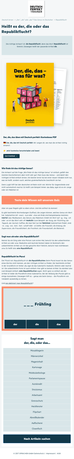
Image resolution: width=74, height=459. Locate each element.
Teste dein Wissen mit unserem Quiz (37, 200)
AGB (59, 454)
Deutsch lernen (7, 20)
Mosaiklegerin (37, 350)
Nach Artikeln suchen (37, 439)
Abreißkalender (37, 417)
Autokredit (37, 384)
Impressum (50, 454)
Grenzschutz (37, 401)
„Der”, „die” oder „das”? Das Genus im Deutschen (34, 20)
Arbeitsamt (37, 395)
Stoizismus (37, 389)
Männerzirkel (37, 356)
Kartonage (37, 367)
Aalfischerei (37, 423)
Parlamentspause (37, 378)
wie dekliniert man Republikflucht (19, 283)
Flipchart (37, 412)
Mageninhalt (37, 362)
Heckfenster (37, 406)
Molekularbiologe (37, 373)
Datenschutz (39, 454)
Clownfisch (37, 429)
